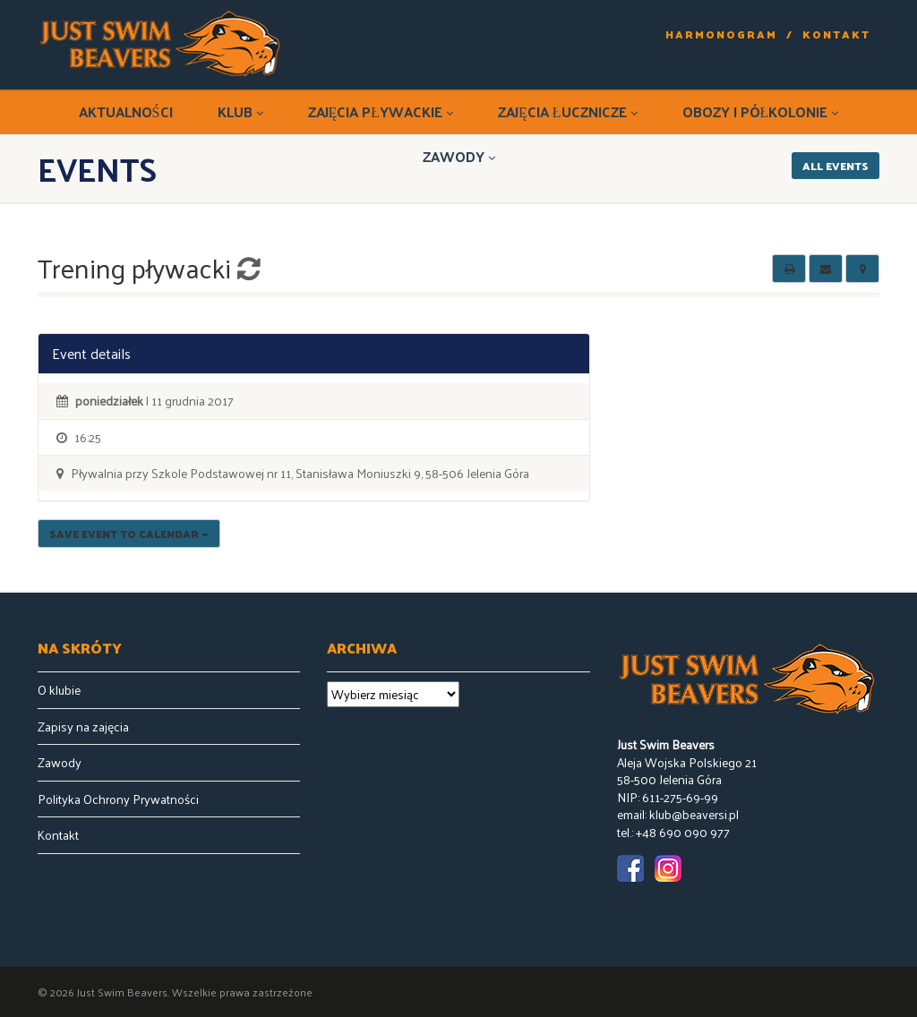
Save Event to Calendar (129, 533)
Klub (240, 111)
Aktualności (126, 111)
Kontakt (836, 34)
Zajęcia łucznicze (568, 111)
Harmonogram (721, 34)
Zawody (459, 156)
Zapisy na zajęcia (83, 727)
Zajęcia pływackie (381, 111)
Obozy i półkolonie (760, 111)
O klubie (59, 690)
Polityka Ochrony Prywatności (118, 799)
